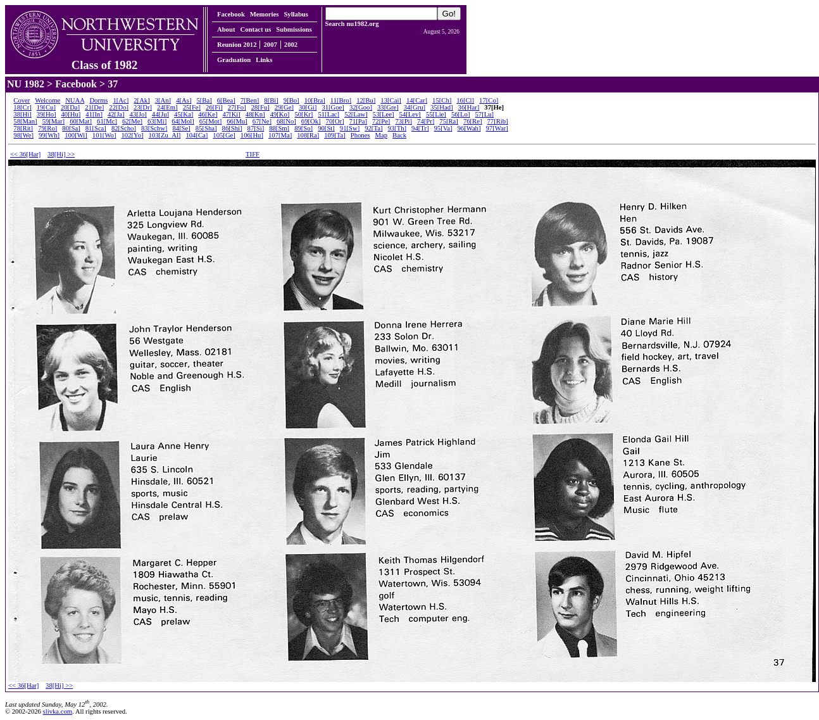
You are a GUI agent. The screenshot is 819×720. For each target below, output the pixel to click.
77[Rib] (497, 121)
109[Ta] (335, 135)
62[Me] (132, 121)
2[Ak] (141, 100)
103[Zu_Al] (165, 135)
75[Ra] (448, 121)
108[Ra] (308, 135)
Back (399, 135)
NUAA (74, 100)
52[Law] (356, 114)
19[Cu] (46, 107)
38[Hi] (22, 114)
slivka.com (57, 711)
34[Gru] (414, 107)
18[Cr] (22, 107)
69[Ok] (311, 121)
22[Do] (118, 107)
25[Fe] (192, 107)
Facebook (231, 14)
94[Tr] (419, 128)
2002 (290, 44)
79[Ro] (47, 128)
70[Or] (335, 121)
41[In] (94, 114)
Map (381, 135)
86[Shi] (232, 128)
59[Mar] (53, 121)
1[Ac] (120, 100)
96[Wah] (468, 128)
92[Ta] (373, 128)
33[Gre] (388, 107)
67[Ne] (262, 121)
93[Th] (396, 128)
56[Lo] (460, 114)
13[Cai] (390, 100)
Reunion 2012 (236, 44)
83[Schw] (154, 128)
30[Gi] (307, 107)
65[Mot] (210, 121)
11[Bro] (340, 100)
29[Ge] (284, 107)
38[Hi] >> (61, 154)
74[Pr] (425, 121)
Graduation (234, 59)
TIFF (252, 154)
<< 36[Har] (25, 154)
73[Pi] (403, 121)
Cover (21, 100)
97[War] (497, 128)
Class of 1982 (104, 59)
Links (264, 59)
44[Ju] (160, 114)
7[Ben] (250, 100)
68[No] (286, 121)
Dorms (98, 100)
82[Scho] (123, 128)
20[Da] (70, 107)
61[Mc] (107, 121)
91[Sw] (349, 128)
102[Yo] (132, 135)
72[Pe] (381, 121)
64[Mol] (183, 121)
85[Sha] (206, 128)
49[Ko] (280, 114)
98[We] (23, 135)
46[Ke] (207, 114)
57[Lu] (484, 114)
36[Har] (469, 107)
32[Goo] (360, 107)
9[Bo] (291, 100)
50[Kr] (303, 114)
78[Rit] (23, 128)
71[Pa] (358, 121)
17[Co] (488, 100)
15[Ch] (441, 100)
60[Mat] (81, 121)
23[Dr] (143, 107)
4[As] (183, 100)
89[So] (303, 128)
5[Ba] (203, 100)
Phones (360, 135)
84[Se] (181, 128)
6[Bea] (226, 100)
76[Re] (472, 121)
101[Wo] (104, 135)
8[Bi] (271, 100)
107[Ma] (280, 135)
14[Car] (416, 100)
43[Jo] (138, 114)
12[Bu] (365, 100)
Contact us (255, 29)
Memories (264, 14)
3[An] (163, 100)
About (226, 29)
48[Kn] (255, 114)
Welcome (47, 100)
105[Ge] (224, 135)
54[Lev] (410, 114)
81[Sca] (95, 128)
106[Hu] (252, 135)
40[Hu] (71, 114)
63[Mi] (156, 121)
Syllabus (296, 14)
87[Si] (256, 128)
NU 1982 (25, 84)
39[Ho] (46, 114)
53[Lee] (383, 114)
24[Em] (167, 107)
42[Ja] (116, 114)
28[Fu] (260, 107)
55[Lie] (436, 114)
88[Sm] (279, 128)
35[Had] (441, 107)
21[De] (94, 107)
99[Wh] (49, 135)
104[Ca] (196, 135)
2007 (270, 44)
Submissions (293, 29)
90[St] (326, 128)
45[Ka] (183, 114)
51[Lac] (328, 114)
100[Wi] (76, 135)
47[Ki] (231, 114)
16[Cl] (465, 100)
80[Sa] (71, 128)
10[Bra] (314, 100)
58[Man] (25, 121)
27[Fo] (237, 107)
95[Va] (443, 128)
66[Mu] (237, 121)
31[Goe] (333, 107)
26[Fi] (214, 107)
